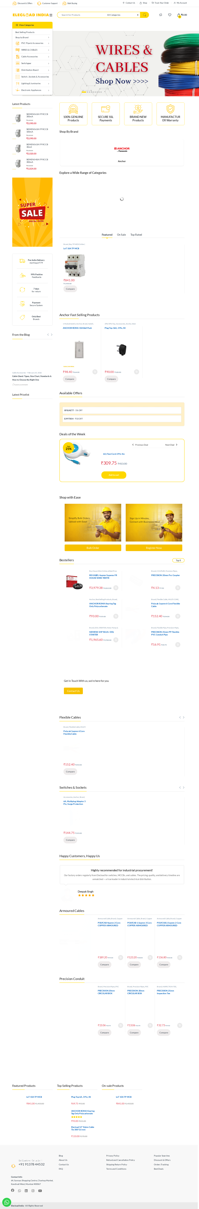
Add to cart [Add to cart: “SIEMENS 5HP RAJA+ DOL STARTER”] (115, 639)
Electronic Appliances (28, 90)
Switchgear (23, 63)
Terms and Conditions (116, 1169)
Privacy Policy (112, 1155)
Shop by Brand (22, 37)
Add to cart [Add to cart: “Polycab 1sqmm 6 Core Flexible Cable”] (177, 616)
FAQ (61, 1169)
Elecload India (17, 1205)
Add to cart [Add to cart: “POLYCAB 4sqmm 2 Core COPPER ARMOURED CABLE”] (120, 957)
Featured (107, 234)
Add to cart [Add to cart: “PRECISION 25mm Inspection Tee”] (179, 1025)
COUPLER (161, 571)
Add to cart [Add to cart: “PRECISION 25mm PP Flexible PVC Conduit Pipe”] (177, 644)
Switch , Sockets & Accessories (32, 77)
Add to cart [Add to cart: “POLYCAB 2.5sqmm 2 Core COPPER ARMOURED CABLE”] (179, 957)
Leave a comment (21, 385)
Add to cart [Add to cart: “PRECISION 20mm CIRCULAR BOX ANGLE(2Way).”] (150, 1025)
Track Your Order (160, 3)
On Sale (121, 234)
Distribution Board (27, 70)
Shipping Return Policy (116, 1164)
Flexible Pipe (161, 628)
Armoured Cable (104, 918)
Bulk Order (93, 547)
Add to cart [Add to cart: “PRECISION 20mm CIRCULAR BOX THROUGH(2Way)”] (120, 1025)
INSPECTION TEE (169, 986)
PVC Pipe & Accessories (29, 43)
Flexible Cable (162, 599)
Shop (143, 3)
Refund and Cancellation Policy (120, 1160)
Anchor (122, 161)
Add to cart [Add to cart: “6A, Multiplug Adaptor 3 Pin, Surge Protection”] (84, 832)
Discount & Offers (22, 3)
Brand (65, 244)
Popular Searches (162, 1155)
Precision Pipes (171, 571)
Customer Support (47, 3)
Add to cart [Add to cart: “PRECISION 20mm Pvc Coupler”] (177, 587)
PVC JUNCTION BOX (108, 987)
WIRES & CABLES (26, 50)
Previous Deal (140, 444)
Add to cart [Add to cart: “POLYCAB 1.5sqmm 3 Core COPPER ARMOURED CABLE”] (150, 957)
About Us (63, 1160)
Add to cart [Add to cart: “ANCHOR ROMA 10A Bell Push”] (94, 371)
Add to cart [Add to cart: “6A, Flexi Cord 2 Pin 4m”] (114, 475)
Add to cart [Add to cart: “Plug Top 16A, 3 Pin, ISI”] (136, 371)
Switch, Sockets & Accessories (78, 325)
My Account (180, 3)
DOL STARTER (100, 628)
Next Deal (171, 444)
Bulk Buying (69, 3)
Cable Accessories (26, 56)
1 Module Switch (69, 324)
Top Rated (136, 234)
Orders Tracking (161, 1164)
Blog (61, 1155)
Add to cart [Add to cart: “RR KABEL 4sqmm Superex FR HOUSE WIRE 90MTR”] (115, 587)
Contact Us (128, 3)
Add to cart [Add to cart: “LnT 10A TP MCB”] (84, 281)
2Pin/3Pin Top (110, 324)
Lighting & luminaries (28, 83)
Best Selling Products (24, 32)
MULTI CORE (173, 599)
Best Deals (158, 1169)
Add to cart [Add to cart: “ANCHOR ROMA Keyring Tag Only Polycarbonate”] (115, 616)
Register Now (154, 547)
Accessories (120, 324)
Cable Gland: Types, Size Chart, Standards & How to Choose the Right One (32, 378)
